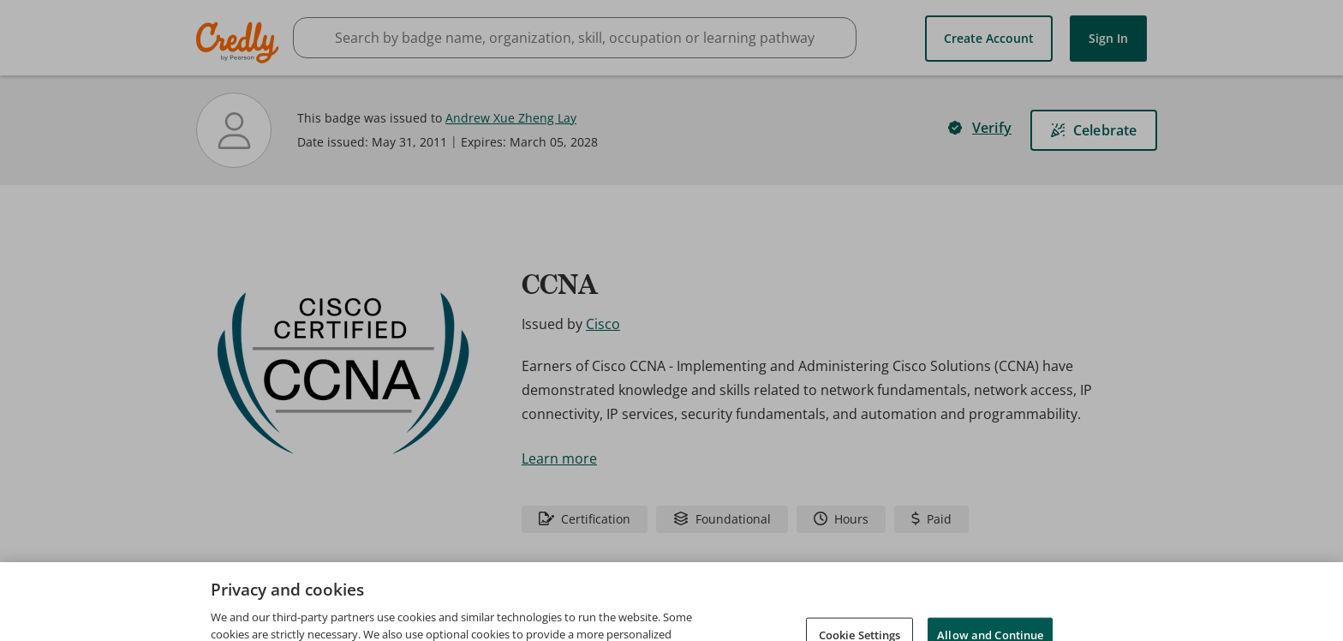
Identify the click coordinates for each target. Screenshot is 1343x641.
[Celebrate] (1093, 130)
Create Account (989, 38)
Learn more (559, 458)
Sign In (1108, 38)
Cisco (603, 324)
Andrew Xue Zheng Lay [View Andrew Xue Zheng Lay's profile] (510, 118)
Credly (240, 42)
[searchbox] (575, 37)
